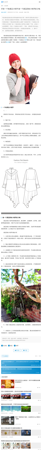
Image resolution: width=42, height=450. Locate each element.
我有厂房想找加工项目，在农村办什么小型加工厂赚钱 (28, 417)
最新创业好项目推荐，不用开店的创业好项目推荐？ (15, 404)
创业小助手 (3, 12)
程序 (26, 40)
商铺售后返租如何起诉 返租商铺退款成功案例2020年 (15, 441)
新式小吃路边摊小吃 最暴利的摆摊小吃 (11, 428)
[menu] (39, 2)
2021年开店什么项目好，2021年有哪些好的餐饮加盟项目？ (27, 381)
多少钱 (8, 42)
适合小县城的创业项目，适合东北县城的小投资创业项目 (16, 391)
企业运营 (21, 12)
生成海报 (5, 356)
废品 (26, 37)
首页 (2, 5)
